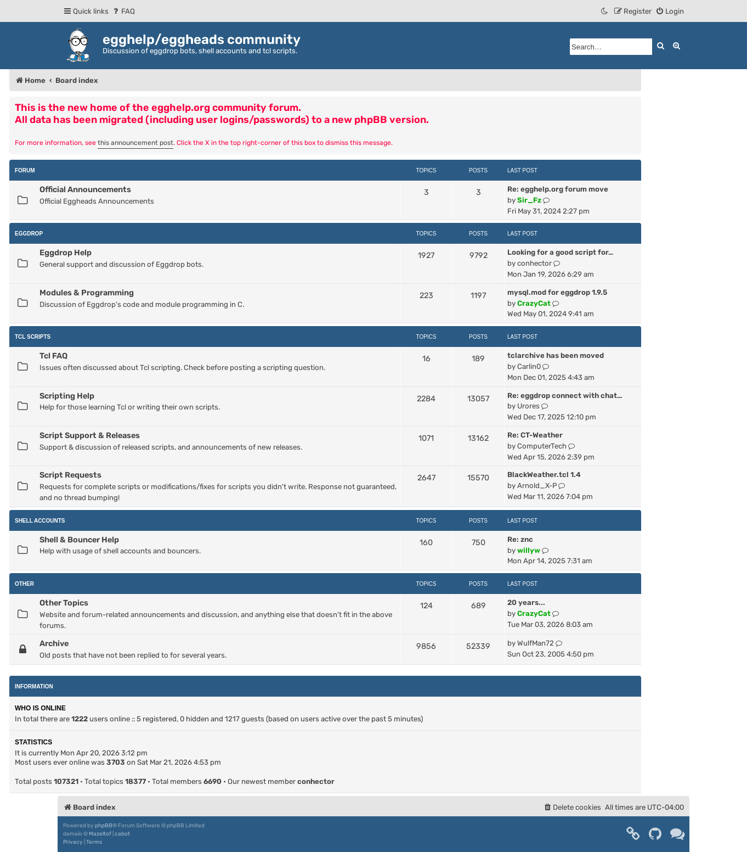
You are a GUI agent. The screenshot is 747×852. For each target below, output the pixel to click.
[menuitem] (123, 11)
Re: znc (520, 539)
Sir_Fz (529, 200)
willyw (528, 550)
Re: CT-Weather (535, 435)
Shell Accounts (40, 521)
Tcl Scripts (32, 337)
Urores (528, 406)
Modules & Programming (86, 293)
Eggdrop (29, 234)
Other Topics (63, 603)
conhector (534, 263)
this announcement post (135, 143)
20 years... (526, 602)
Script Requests (70, 475)
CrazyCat (534, 303)
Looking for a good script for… (560, 252)
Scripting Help (66, 396)
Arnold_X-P (537, 485)
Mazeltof (100, 834)
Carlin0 (529, 366)
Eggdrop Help (65, 252)
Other (24, 584)
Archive (54, 643)
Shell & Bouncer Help (79, 540)
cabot (122, 834)
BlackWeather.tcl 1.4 (544, 474)
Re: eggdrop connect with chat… (564, 395)
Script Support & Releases (89, 435)
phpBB (103, 825)
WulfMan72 (535, 643)
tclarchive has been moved (555, 355)
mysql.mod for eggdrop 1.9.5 (557, 292)
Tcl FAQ (53, 356)
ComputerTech (542, 446)
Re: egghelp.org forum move (557, 189)
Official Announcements (85, 189)
